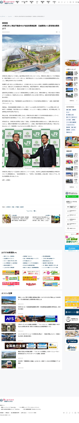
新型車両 (68, 129)
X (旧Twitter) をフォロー (71, 220)
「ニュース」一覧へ (31, 211)
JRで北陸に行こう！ (27, 260)
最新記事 (17, 2)
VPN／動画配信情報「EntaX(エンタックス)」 (32, 409)
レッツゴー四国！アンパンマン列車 (50, 267)
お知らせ (54, 2)
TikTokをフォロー (71, 215)
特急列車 (74, 109)
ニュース (10, 16)
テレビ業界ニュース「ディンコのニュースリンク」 (30, 407)
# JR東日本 (8, 206)
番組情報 (42, 2)
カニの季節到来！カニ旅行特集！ (11, 263)
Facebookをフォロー (71, 224)
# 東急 (13, 206)
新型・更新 (68, 109)
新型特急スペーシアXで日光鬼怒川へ (31, 263)
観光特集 (31, 2)
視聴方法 (48, 2)
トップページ (2, 16)
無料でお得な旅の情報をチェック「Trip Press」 (10, 409)
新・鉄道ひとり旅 (69, 114)
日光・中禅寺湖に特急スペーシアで (30, 258)
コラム (37, 2)
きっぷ (67, 112)
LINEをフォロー (71, 228)
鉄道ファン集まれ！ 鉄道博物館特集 (31, 267)
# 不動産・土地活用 (19, 206)
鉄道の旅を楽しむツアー (48, 260)
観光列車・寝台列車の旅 (48, 263)
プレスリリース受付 (32, 412)
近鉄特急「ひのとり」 (28, 256)
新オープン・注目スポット (71, 117)
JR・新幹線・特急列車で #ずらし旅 (50, 265)
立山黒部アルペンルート (9, 258)
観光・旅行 (73, 127)
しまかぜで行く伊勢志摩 (9, 267)
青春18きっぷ (69, 132)
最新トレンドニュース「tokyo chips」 (8, 407)
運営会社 (7, 412)
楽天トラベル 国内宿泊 (9, 256)
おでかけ (73, 129)
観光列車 (68, 127)
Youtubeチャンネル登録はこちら (71, 207)
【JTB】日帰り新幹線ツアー (49, 258)
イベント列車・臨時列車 (71, 122)
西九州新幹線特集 (46, 256)
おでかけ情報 (24, 2)
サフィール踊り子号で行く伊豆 (10, 260)
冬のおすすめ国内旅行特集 (29, 265)
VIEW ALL (72, 100)
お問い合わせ (23, 412)
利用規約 (1, 412)
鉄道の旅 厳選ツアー (8, 265)
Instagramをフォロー (71, 211)
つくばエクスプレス (70, 124)
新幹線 (73, 119)
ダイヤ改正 (68, 119)
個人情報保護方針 (14, 412)
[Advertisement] (39, 10)
